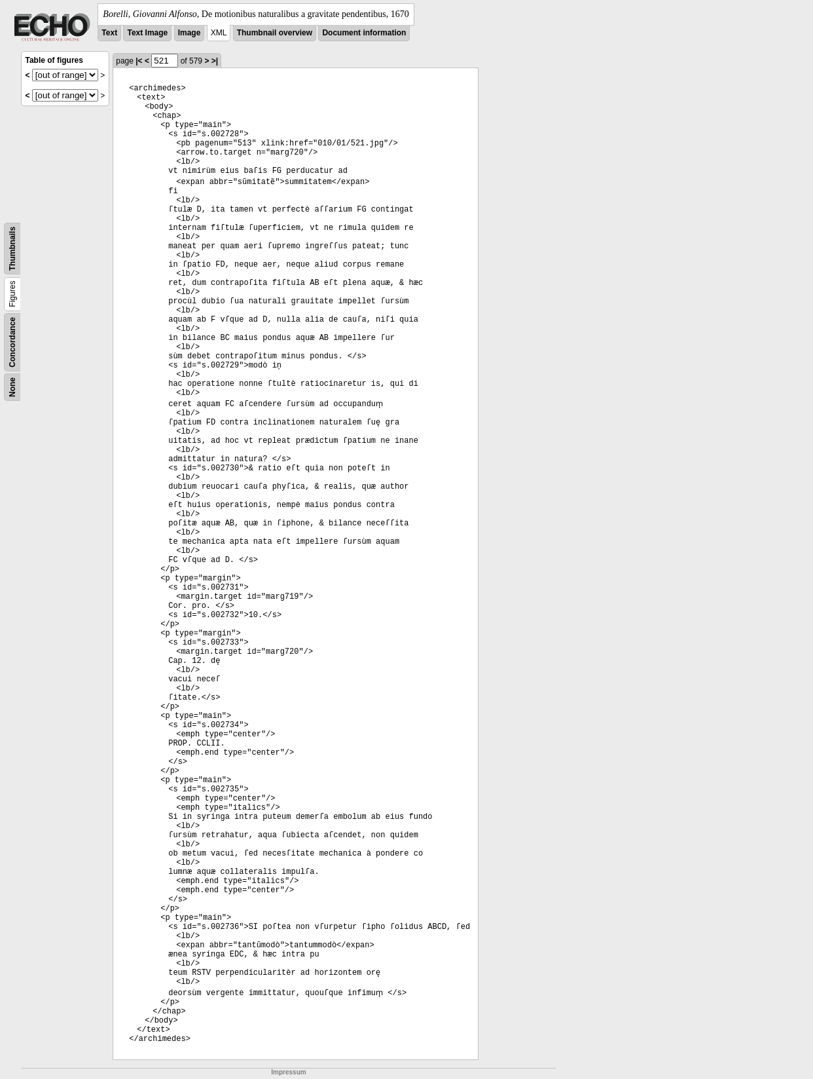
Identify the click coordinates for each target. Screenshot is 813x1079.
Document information (364, 32)
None (12, 387)
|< (139, 61)
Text (109, 32)
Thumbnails (12, 249)
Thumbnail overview (274, 32)
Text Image (147, 32)
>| (214, 61)
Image (189, 32)
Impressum (288, 1072)
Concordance (12, 342)
